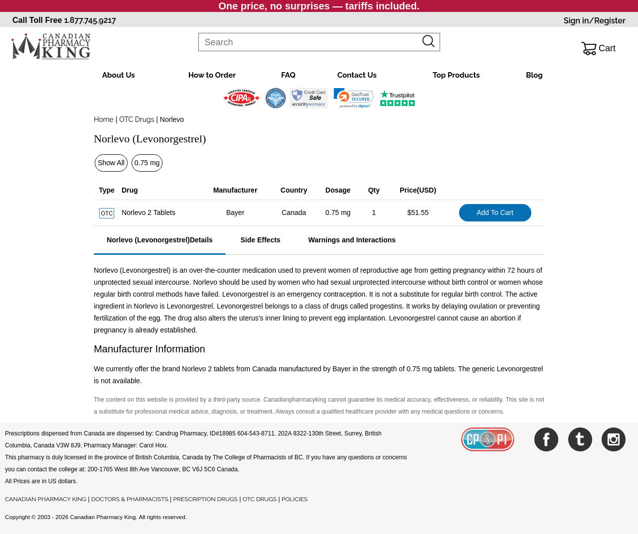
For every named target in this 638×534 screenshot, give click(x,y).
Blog (534, 75)
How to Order (212, 75)
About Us (118, 75)
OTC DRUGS (260, 499)
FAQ (288, 75)
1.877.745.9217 (90, 20)
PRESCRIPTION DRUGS (205, 499)
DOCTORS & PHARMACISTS (129, 499)
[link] (353, 98)
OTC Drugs (136, 119)
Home (104, 119)
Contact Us (357, 75)
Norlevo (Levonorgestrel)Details (159, 240)
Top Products (456, 75)
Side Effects (260, 240)
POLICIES (295, 499)
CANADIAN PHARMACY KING (45, 499)
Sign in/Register (595, 20)
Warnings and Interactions (352, 240)
